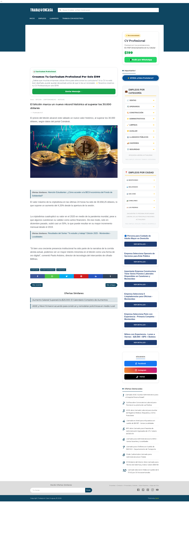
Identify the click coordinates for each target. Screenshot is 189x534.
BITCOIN (36, 270)
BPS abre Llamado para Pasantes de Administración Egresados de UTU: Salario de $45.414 (141, 451)
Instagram (140, 380)
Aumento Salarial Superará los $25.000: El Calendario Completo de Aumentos (70, 301)
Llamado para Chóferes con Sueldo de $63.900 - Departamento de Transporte (142, 471)
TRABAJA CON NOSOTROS (76, 18)
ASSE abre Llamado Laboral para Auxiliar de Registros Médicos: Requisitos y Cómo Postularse (139, 428)
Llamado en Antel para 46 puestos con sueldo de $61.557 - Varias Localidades (141, 439)
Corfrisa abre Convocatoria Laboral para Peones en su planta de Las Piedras (140, 416)
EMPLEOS (44, 18)
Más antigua (110, 286)
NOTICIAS (65, 270)
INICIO (32, 18)
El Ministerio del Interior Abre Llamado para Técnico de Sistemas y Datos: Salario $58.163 (142, 491)
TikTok (140, 387)
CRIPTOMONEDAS (50, 270)
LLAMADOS (57, 18)
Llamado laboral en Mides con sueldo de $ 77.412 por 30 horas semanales (141, 502)
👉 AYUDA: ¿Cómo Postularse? (140, 78)
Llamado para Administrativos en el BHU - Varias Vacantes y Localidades (141, 460)
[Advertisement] (74, 47)
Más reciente (38, 286)
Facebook (140, 373)
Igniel (157, 531)
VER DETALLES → (141, 252)
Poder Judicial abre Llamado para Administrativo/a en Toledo (140, 480)
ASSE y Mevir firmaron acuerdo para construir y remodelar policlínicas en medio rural (73, 307)
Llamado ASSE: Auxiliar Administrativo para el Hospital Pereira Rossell (141, 406)
